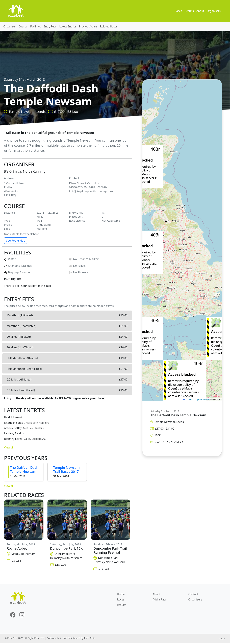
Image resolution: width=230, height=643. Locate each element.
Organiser (9, 26)
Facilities (35, 26)
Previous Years (88, 26)
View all (8, 447)
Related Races (108, 26)
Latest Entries (67, 26)
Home (121, 594)
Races (178, 11)
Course (23, 26)
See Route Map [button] (15, 240)
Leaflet (187, 399)
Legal (222, 638)
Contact (193, 594)
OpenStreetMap (203, 399)
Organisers (214, 11)
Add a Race (160, 599)
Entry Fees (50, 26)
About (200, 11)
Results (189, 11)
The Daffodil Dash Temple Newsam (24, 469)
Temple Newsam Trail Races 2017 (66, 469)
